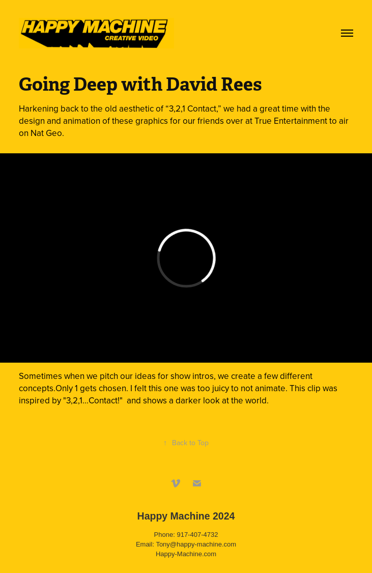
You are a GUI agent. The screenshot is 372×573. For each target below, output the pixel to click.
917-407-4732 (197, 534)
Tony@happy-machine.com (196, 544)
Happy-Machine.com (186, 554)
